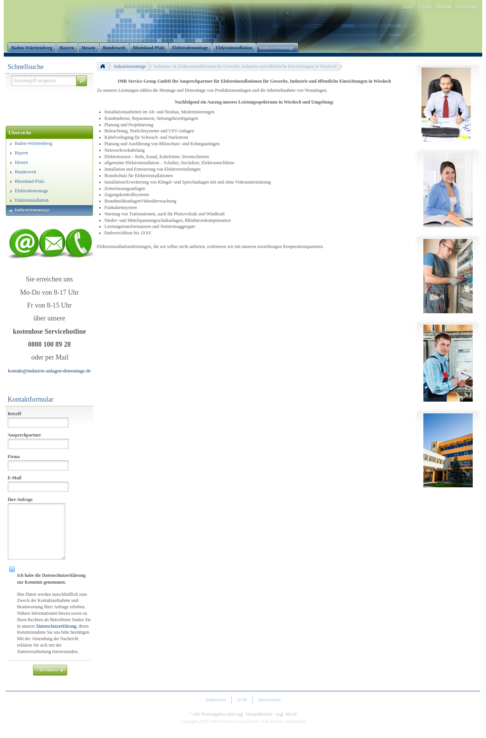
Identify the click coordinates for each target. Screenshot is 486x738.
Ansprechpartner (24, 435)
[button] (81, 80)
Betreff (14, 413)
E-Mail (14, 477)
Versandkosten (258, 714)
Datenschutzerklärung (56, 626)
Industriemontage (130, 66)
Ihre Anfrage (20, 499)
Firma (14, 456)
